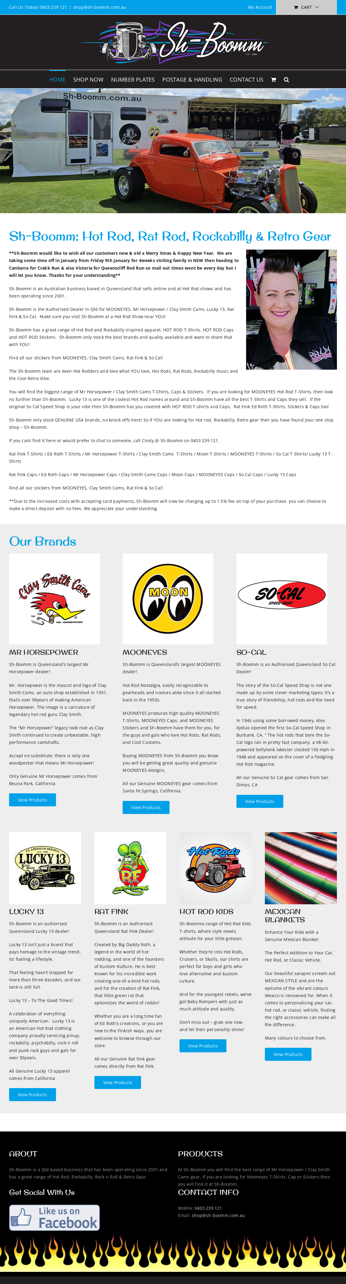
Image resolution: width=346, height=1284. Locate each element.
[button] (286, 79)
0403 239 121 (208, 1208)
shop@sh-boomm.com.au (99, 7)
